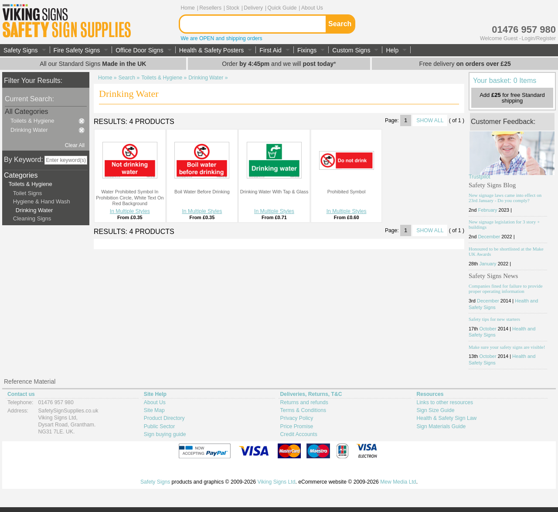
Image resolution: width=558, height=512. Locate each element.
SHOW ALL (429, 120)
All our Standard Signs (93, 63)
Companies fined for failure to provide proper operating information (506, 288)
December (489, 236)
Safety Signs (155, 482)
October (487, 328)
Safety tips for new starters (494, 319)
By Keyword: (23, 159)
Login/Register (539, 38)
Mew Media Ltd (398, 482)
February (487, 210)
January (487, 263)
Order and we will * (279, 63)
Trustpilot (479, 177)
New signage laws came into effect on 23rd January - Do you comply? (505, 197)
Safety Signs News (493, 275)
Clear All (75, 145)
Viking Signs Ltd (276, 482)
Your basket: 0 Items (504, 80)
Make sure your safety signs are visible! (507, 347)
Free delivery (465, 63)
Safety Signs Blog (492, 185)
